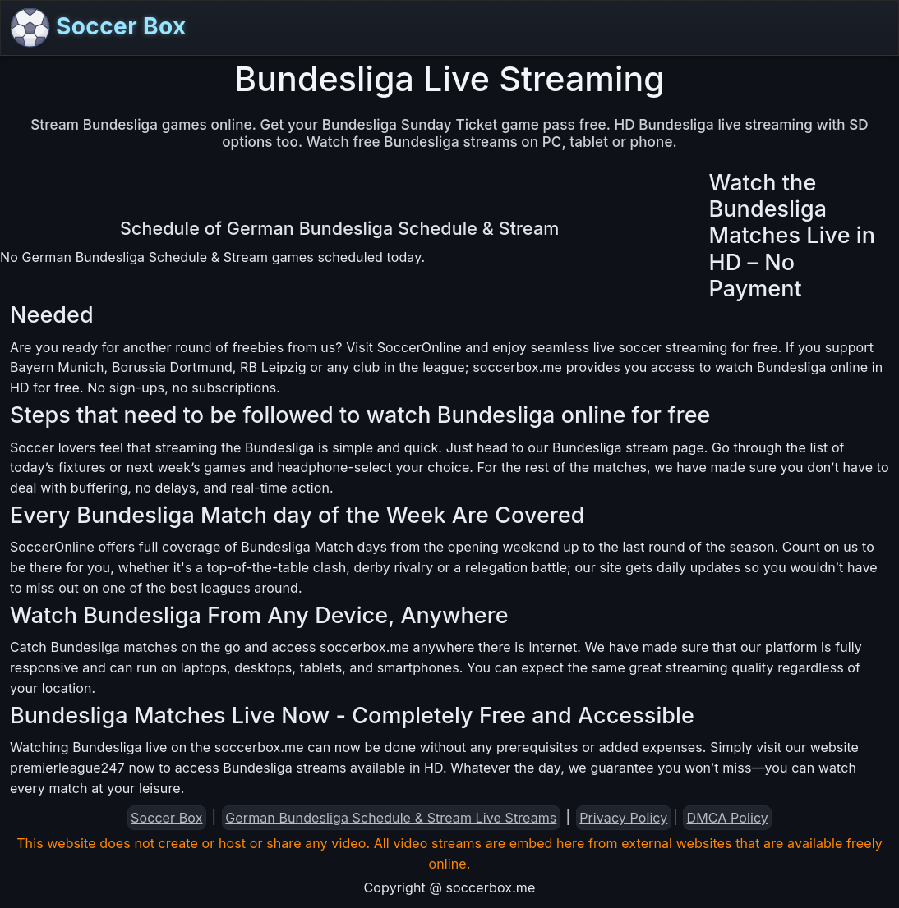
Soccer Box (99, 28)
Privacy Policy (623, 817)
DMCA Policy (727, 817)
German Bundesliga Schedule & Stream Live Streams (390, 817)
